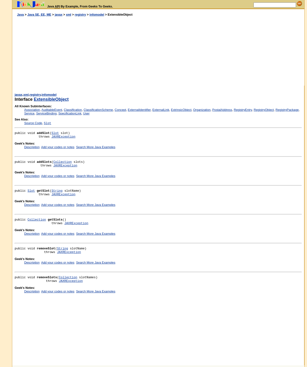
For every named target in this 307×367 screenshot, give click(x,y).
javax (58, 14)
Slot (55, 133)
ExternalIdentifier (139, 110)
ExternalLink (160, 110)
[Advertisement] (85, 51)
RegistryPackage (287, 110)
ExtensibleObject (51, 99)
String (57, 191)
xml (68, 14)
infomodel (96, 14)
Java (20, 14)
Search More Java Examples (95, 147)
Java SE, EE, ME (39, 14)
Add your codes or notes (57, 147)
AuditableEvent (51, 110)
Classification (73, 110)
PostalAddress (222, 110)
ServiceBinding (46, 113)
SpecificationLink (69, 113)
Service (29, 113)
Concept (120, 110)
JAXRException (64, 137)
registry (80, 14)
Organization (202, 110)
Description (32, 147)
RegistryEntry (243, 110)
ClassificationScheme (98, 110)
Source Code (33, 123)
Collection (62, 162)
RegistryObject (264, 110)
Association (32, 110)
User (86, 113)
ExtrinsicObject (181, 110)
